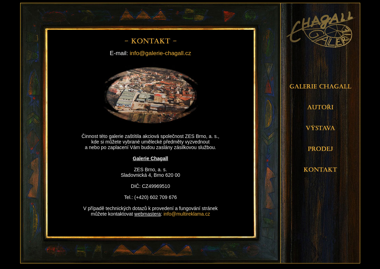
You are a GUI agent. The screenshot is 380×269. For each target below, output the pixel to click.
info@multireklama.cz (186, 214)
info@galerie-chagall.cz (160, 53)
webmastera (147, 214)
